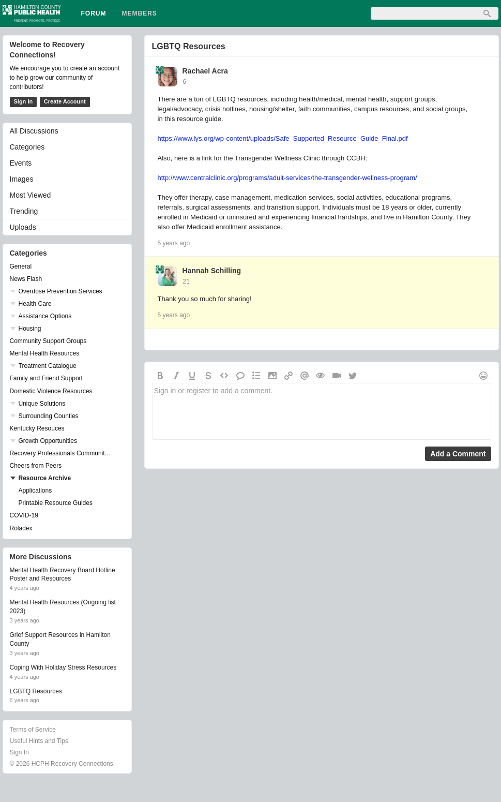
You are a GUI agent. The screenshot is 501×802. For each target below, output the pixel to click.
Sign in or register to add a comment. (321, 411)
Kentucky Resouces (37, 428)
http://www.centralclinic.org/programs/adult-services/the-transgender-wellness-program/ (287, 178)
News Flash (26, 279)
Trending (24, 211)
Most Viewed (30, 195)
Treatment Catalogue (48, 365)
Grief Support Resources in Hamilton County (60, 639)
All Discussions (34, 131)
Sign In (23, 101)
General (21, 266)
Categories (27, 147)
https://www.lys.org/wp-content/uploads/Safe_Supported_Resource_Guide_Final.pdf (283, 138)
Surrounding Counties (49, 416)
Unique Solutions (42, 403)
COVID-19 (24, 515)
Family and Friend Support (46, 378)
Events (21, 163)
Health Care (35, 303)
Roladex (21, 528)
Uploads (23, 227)
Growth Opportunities (48, 440)
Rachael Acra (205, 71)
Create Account (65, 101)
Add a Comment (457, 454)
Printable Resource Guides (56, 503)
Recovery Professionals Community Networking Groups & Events (62, 453)
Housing (30, 328)
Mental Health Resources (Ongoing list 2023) (63, 607)
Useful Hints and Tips (39, 741)
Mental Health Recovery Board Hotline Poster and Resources (62, 575)
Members (139, 13)
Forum (94, 13)
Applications (35, 490)
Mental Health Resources (45, 353)
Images (22, 179)
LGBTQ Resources (188, 46)
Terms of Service (33, 729)
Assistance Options (45, 316)
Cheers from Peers (36, 465)
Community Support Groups (48, 341)
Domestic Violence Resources (51, 391)
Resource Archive (45, 478)
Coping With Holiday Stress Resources (63, 667)
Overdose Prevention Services (60, 291)
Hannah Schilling (212, 270)
